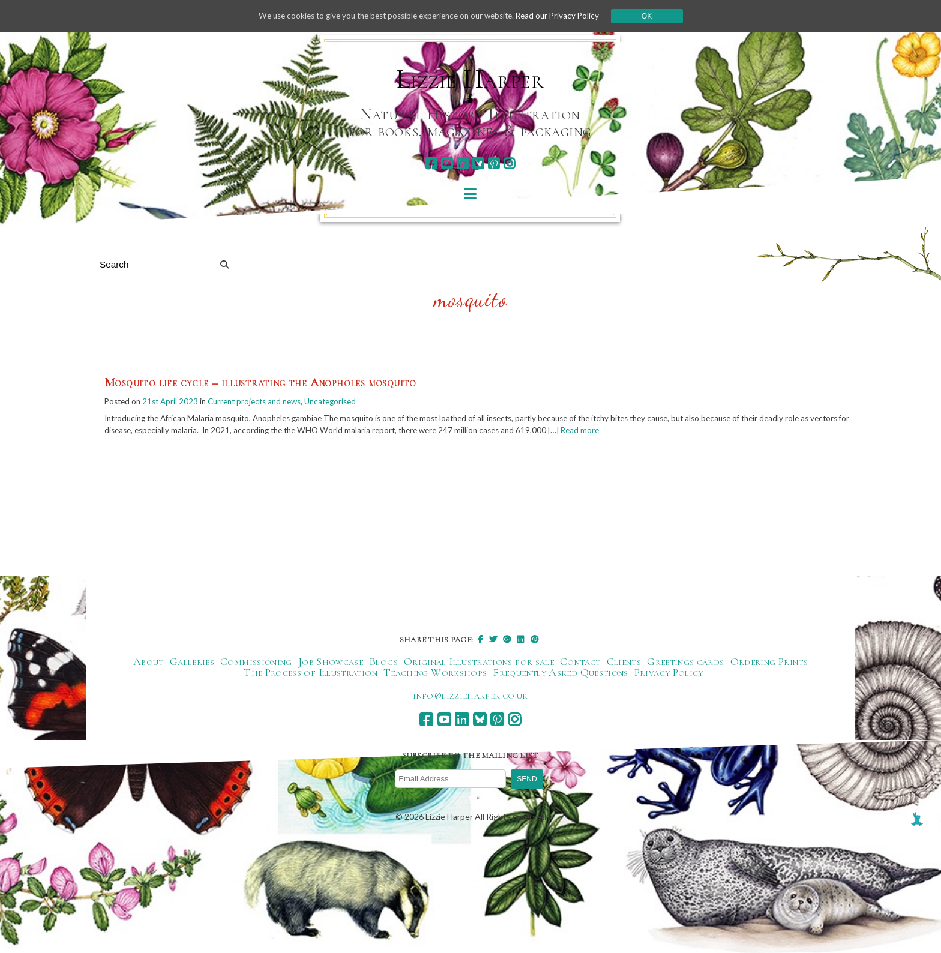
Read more (643, 432)
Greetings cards (685, 662)
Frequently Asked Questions (560, 672)
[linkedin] (462, 163)
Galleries (192, 662)
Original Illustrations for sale (479, 662)
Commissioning (256, 662)
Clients (624, 662)
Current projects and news (263, 402)
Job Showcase (330, 662)
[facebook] (431, 163)
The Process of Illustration (310, 672)
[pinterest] (493, 163)
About (148, 662)
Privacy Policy (668, 672)
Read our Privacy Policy (566, 16)
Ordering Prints (769, 662)
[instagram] (509, 163)
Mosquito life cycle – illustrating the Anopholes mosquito (260, 383)
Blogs (383, 662)
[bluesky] (478, 163)
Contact (580, 662)
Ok (657, 16)
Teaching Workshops (435, 672)
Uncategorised (345, 402)
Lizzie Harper (470, 79)
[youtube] (446, 163)
